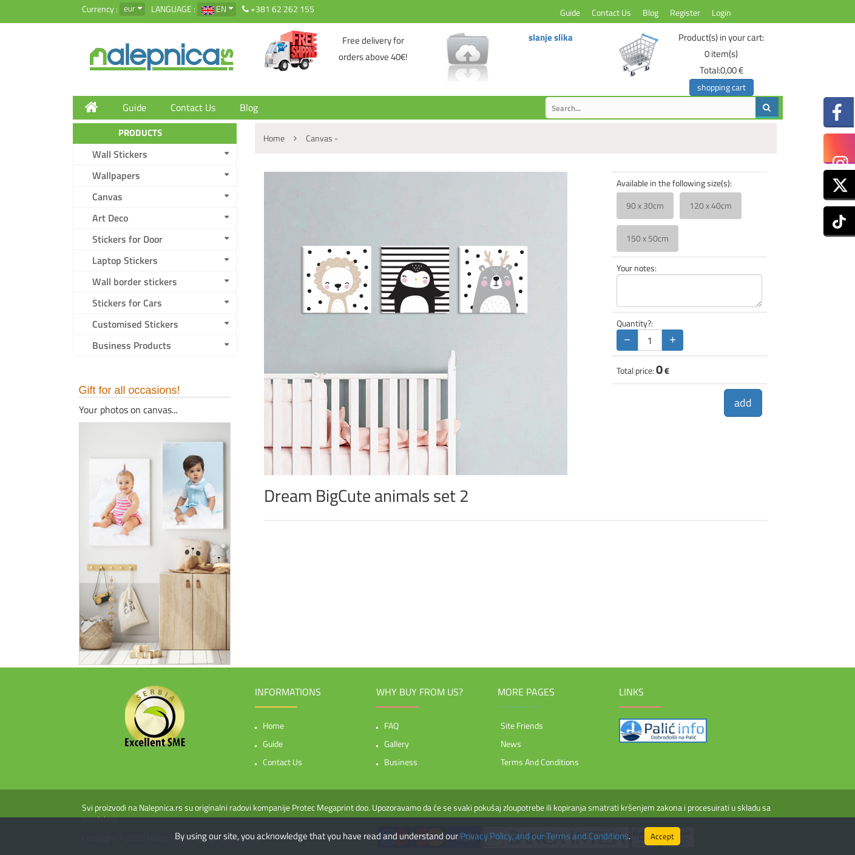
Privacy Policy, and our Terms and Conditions (544, 836)
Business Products (131, 345)
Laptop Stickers (125, 260)
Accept (662, 836)
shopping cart (721, 87)
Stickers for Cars (127, 303)
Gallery (396, 743)
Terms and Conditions (540, 761)
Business (400, 761)
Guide (570, 12)
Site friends (522, 725)
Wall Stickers (119, 154)
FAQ (391, 725)
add (743, 402)
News (511, 743)
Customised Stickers (135, 324)
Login (721, 12)
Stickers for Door (127, 239)
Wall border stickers (134, 281)
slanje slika (551, 37)
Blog (650, 12)
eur (129, 8)
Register (685, 12)
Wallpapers (116, 175)
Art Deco (110, 218)
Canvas (107, 196)
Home (273, 725)
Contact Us (611, 12)
